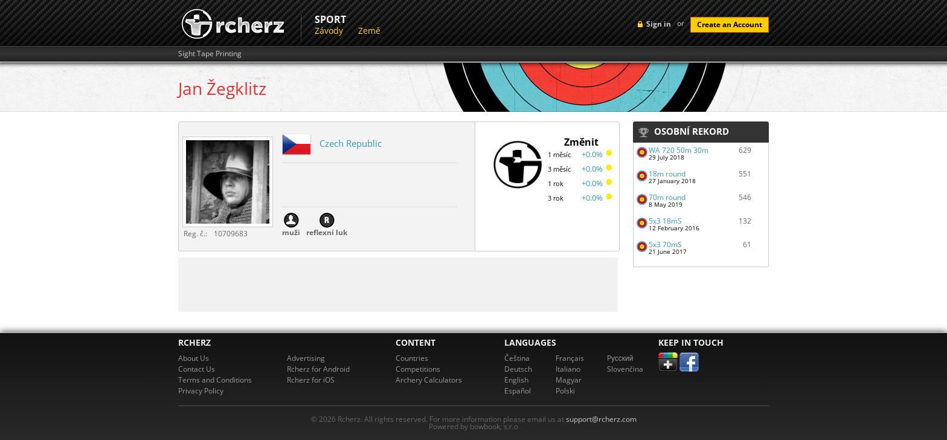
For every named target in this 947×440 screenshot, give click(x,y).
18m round (667, 174)
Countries (412, 358)
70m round (667, 197)
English (516, 380)
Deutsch (518, 369)
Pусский (620, 358)
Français (570, 358)
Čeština (517, 358)
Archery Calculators (429, 380)
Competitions (418, 369)
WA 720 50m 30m (678, 150)
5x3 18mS (665, 221)
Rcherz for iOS (311, 380)
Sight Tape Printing (210, 53)
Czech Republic (350, 143)
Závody (329, 30)
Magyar (569, 380)
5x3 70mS (665, 244)
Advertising (306, 358)
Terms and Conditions (215, 380)
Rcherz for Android (318, 369)
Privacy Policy (200, 391)
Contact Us (196, 369)
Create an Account (729, 24)
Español (517, 391)
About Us (193, 358)
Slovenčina (625, 369)
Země (369, 30)
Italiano (568, 369)
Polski (565, 391)
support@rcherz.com (601, 419)
